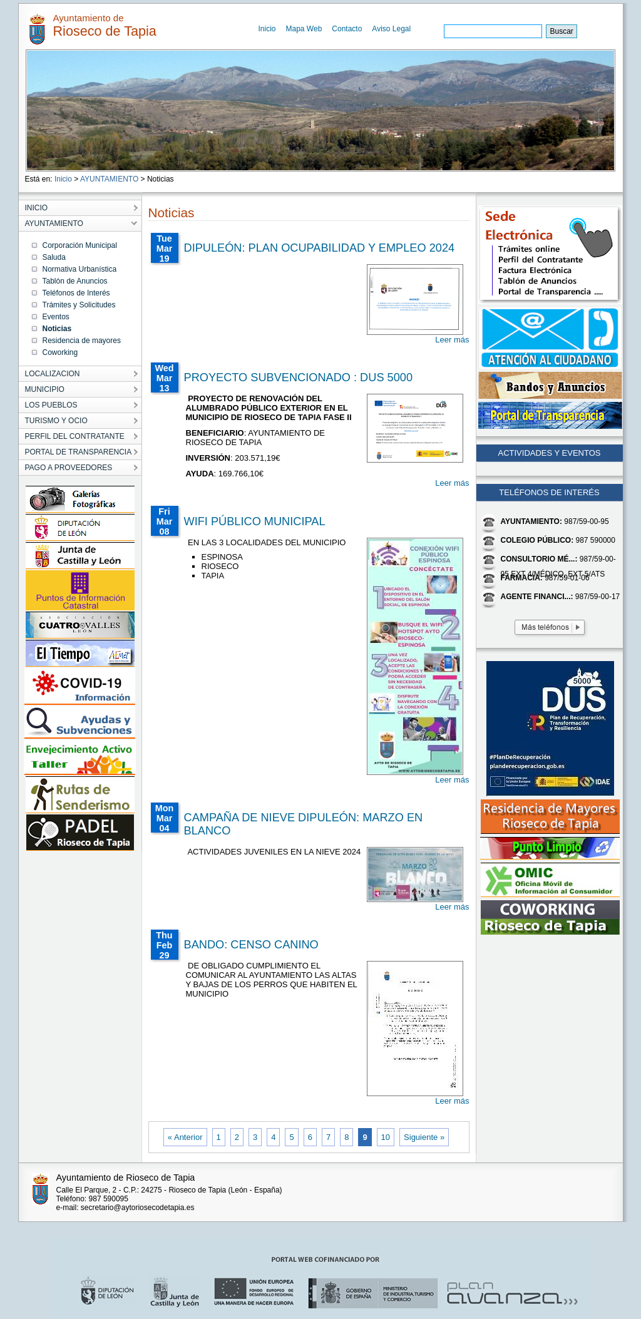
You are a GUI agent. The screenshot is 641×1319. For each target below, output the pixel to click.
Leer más (452, 339)
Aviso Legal (391, 28)
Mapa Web (304, 28)
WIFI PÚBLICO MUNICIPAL (255, 521)
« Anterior (185, 1137)
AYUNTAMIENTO (109, 179)
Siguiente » (424, 1137)
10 (385, 1137)
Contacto (347, 28)
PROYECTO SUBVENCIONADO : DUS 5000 (298, 377)
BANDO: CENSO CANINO (251, 944)
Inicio (267, 28)
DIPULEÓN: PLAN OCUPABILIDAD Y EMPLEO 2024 (319, 248)
